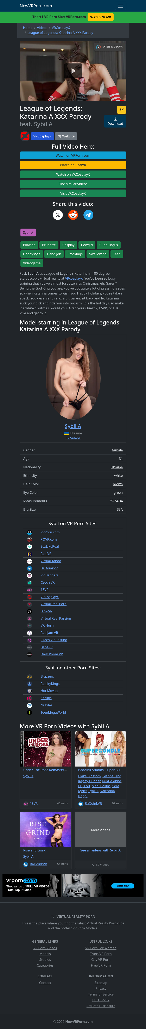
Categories (45, 965)
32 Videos (72, 438)
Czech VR (48, 582)
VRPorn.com (50, 532)
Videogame (32, 263)
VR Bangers (49, 575)
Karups (46, 698)
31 (121, 458)
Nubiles (46, 705)
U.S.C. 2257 (100, 1000)
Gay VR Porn (100, 959)
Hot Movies (49, 690)
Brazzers (47, 676)
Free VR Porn (101, 965)
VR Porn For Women (100, 948)
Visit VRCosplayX (73, 193)
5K (122, 109)
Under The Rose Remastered (45, 770)
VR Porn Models (85, 928)
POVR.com (49, 539)
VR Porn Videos (45, 948)
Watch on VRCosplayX (73, 174)
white (118, 475)
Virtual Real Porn (53, 604)
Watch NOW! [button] (100, 17)
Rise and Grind (34, 850)
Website (66, 136)
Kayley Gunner (89, 781)
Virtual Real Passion (56, 618)
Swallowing (98, 254)
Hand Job (54, 254)
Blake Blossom (89, 776)
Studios (45, 959)
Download (115, 121)
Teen (117, 254)
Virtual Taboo (51, 561)
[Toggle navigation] (120, 6)
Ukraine (117, 467)
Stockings (75, 254)
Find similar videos (73, 184)
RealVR (46, 553)
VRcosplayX (74, 278)
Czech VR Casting (54, 640)
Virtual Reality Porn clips (105, 923)
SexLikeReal (50, 546)
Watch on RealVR (73, 165)
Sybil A (28, 232)
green (118, 492)
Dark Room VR (52, 654)
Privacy (100, 988)
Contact (45, 982)
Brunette (49, 245)
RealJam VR (49, 632)
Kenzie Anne (111, 781)
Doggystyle (31, 254)
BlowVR (46, 611)
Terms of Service (101, 994)
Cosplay (68, 245)
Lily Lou (84, 786)
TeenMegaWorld (53, 712)
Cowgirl (87, 245)
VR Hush (47, 625)
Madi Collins (101, 786)
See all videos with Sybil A (100, 850)
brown (118, 484)
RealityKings (50, 683)
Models (45, 953)
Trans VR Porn (101, 953)
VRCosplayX (42, 136)
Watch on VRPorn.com (73, 155)
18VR (45, 589)
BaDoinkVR (49, 568)
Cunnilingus (108, 245)
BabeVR (47, 647)
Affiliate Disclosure (101, 1006)
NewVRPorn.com (36, 5)
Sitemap (101, 982)
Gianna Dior (111, 776)
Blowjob (29, 245)
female (117, 450)
